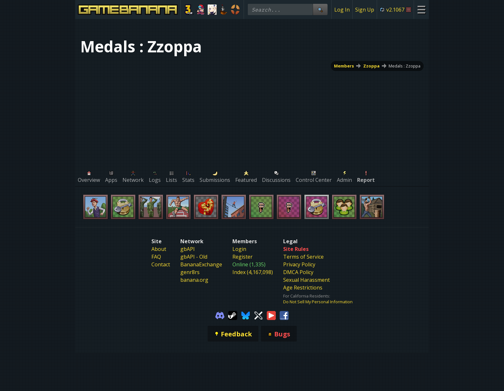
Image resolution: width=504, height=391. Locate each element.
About (158, 249)
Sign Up (364, 9)
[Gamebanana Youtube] (271, 314)
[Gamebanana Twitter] (258, 314)
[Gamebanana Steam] (233, 314)
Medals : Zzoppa (404, 66)
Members (344, 66)
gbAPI (187, 249)
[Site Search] (320, 9)
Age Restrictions (302, 287)
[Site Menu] (421, 9)
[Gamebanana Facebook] (284, 314)
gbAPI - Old (193, 256)
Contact (160, 264)
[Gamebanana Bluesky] (245, 314)
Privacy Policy (299, 264)
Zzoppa (371, 66)
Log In (342, 9)
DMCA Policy (298, 272)
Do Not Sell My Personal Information (318, 302)
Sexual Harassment (306, 279)
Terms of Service (303, 256)
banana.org (194, 279)
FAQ (156, 256)
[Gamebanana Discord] (220, 314)
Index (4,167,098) (252, 272)
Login (239, 249)
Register (242, 256)
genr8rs (190, 272)
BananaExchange (201, 264)
